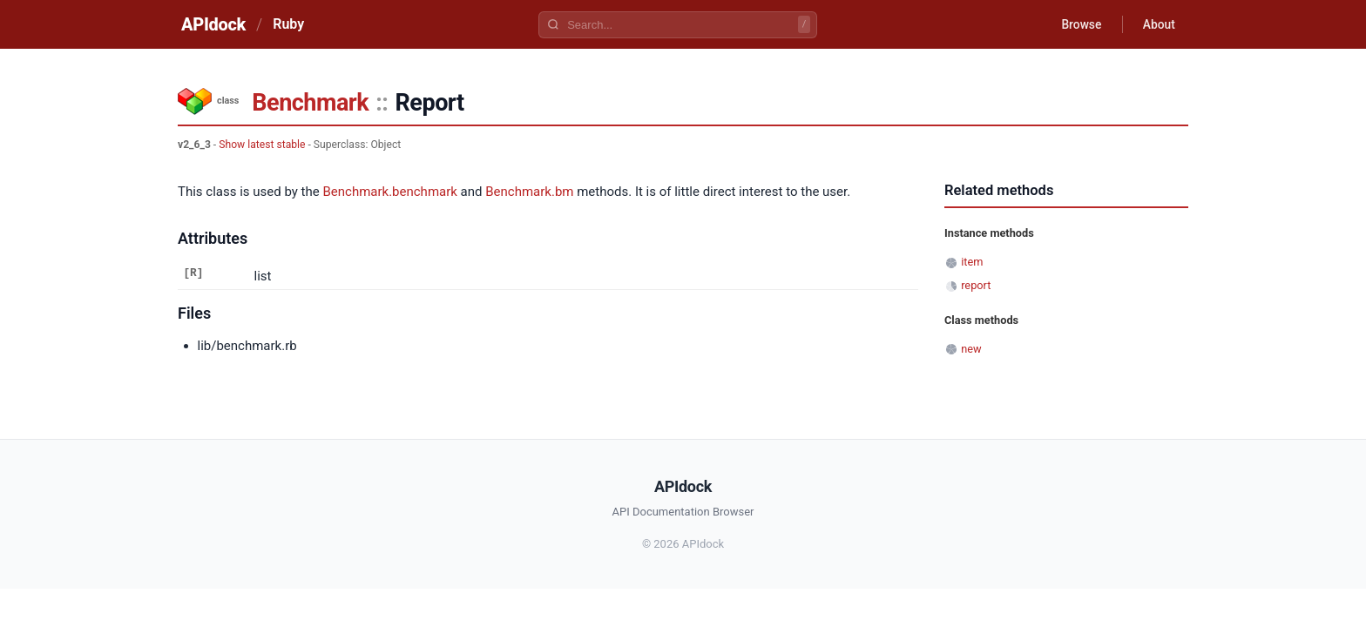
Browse (1078, 24)
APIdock (213, 24)
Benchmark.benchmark (389, 191)
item (972, 261)
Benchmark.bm (529, 191)
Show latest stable (262, 144)
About (1157, 24)
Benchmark (310, 103)
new (971, 348)
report (976, 285)
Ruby (288, 24)
